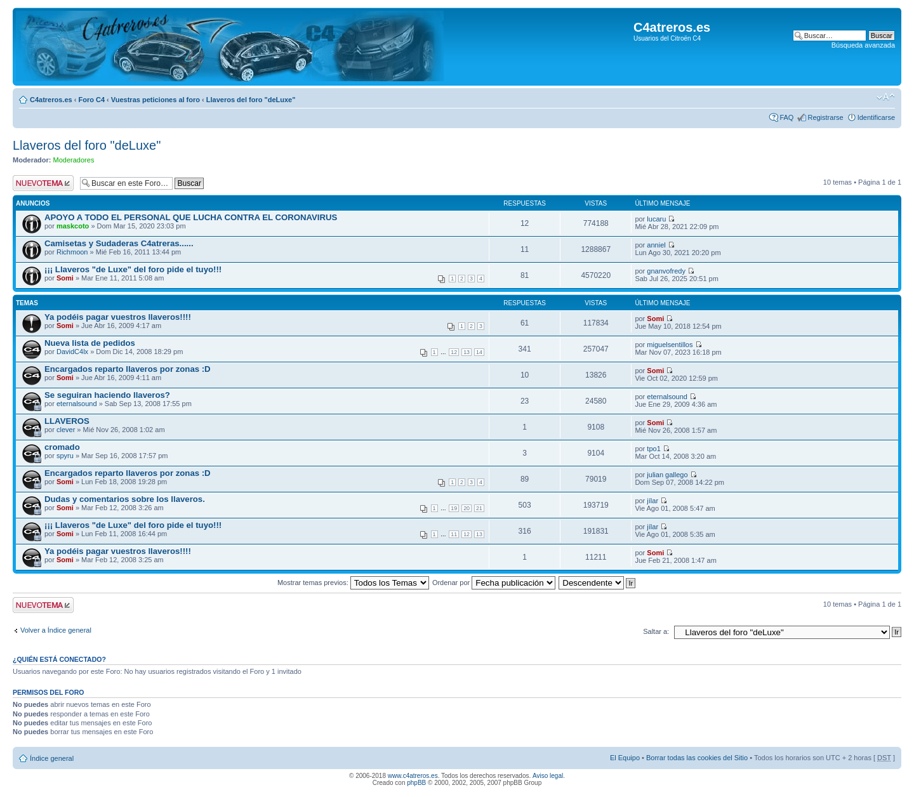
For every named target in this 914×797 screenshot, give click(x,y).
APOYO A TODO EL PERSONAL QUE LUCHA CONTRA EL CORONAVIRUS (190, 217)
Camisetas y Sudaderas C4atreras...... (119, 243)
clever (65, 429)
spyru (65, 455)
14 (479, 352)
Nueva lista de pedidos (89, 343)
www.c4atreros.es (413, 775)
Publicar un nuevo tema (43, 183)
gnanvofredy (666, 271)
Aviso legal (548, 775)
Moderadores (74, 160)
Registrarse (825, 117)
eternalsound (76, 403)
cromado (62, 447)
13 (466, 352)
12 (454, 352)
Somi (65, 278)
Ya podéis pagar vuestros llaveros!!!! (117, 317)
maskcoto (72, 226)
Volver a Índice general (55, 630)
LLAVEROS (66, 421)
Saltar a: (656, 631)
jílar (652, 500)
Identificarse (876, 117)
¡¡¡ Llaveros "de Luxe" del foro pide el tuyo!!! (133, 269)
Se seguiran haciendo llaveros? (107, 395)
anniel (656, 245)
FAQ (786, 117)
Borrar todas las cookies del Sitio (697, 757)
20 (466, 508)
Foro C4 (91, 99)
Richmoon (72, 252)
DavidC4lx (72, 351)
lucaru (656, 219)
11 (454, 534)
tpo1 (653, 448)
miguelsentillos (669, 344)
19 (454, 508)
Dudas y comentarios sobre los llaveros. (124, 499)
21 (479, 508)
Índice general (52, 758)
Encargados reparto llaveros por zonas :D (127, 369)
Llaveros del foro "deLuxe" (251, 99)
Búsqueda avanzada (863, 45)
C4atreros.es (51, 99)
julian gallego (667, 474)
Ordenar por (493, 582)
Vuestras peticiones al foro (155, 99)
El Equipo (625, 757)
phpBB (416, 782)
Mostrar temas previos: (353, 582)
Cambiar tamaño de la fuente (886, 97)
